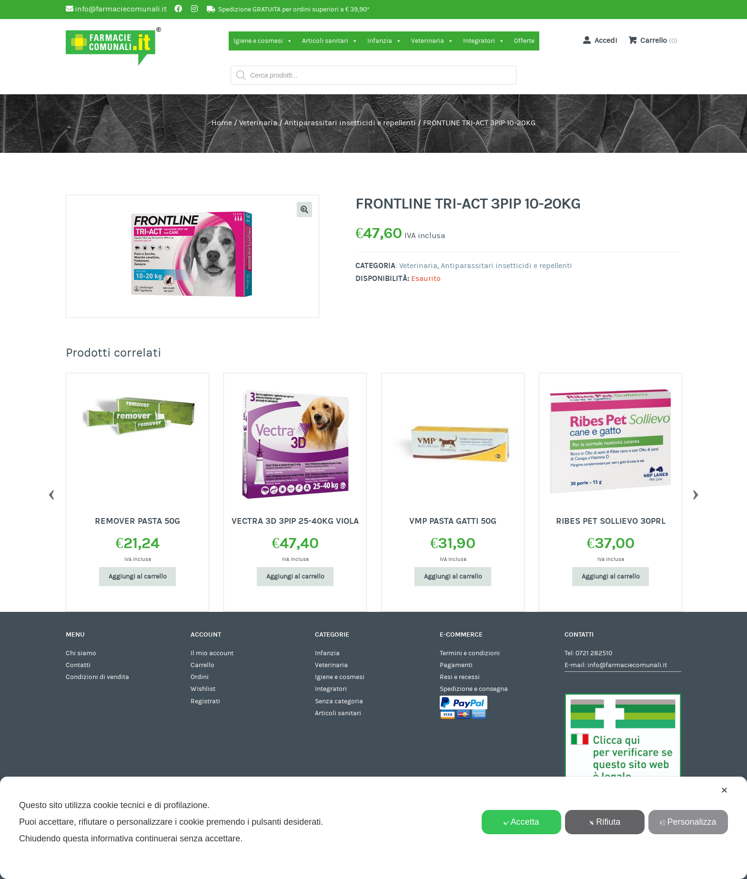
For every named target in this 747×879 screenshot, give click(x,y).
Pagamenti (456, 665)
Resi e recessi (460, 677)
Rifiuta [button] (604, 822)
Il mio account (212, 653)
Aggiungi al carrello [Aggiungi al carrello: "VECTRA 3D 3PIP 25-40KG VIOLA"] (295, 576)
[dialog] (373, 828)
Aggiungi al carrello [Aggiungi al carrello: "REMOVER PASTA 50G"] (138, 576)
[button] (304, 209)
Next (695, 492)
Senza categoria (339, 701)
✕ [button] (724, 790)
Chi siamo (81, 653)
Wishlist (203, 689)
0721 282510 (593, 653)
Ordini (200, 677)
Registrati (205, 701)
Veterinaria (432, 41)
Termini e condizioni (470, 653)
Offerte (524, 41)
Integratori (484, 41)
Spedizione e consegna (474, 689)
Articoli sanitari (330, 41)
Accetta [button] (521, 822)
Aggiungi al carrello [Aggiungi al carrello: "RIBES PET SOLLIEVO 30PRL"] (611, 576)
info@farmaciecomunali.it (627, 665)
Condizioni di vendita (97, 677)
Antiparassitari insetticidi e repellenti (350, 123)
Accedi (598, 40)
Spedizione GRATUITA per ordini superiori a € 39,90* (294, 9)
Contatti (78, 665)
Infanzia (384, 41)
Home (222, 123)
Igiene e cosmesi (263, 41)
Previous (51, 492)
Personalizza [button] (688, 822)
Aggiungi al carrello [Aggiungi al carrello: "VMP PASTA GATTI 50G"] (453, 576)
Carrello (202, 665)
